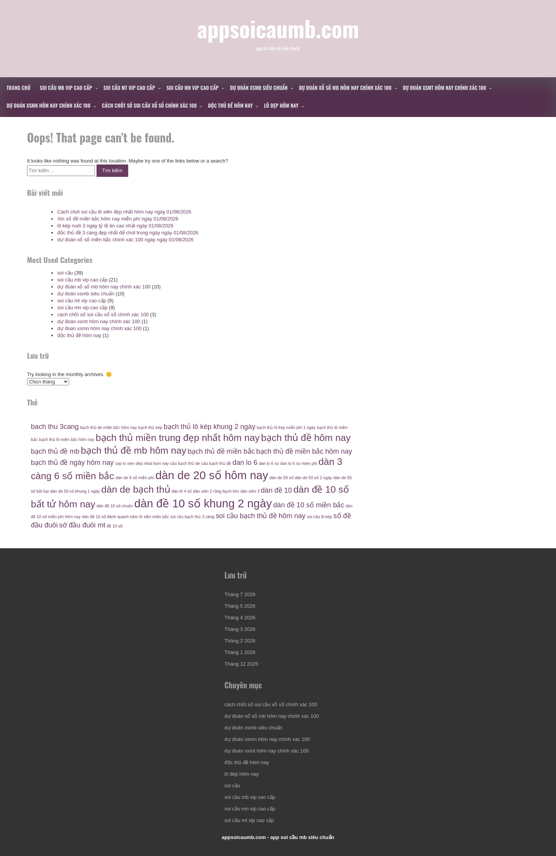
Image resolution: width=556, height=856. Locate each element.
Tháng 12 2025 (241, 664)
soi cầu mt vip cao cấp (129, 88)
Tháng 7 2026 (239, 594)
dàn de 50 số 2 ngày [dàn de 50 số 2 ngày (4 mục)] (313, 477)
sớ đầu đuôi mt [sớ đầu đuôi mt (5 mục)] (82, 525)
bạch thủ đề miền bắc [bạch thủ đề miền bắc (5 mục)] (221, 451)
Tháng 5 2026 (239, 606)
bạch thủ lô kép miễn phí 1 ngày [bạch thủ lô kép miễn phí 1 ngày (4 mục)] (286, 427)
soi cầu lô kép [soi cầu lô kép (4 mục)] (319, 516)
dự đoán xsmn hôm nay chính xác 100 (48, 105)
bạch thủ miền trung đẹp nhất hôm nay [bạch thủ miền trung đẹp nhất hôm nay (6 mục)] (178, 437)
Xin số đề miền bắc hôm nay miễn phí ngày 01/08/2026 (117, 219)
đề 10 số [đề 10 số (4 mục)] (114, 526)
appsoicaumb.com (278, 28)
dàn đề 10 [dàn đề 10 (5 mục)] (276, 490)
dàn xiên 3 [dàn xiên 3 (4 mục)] (250, 491)
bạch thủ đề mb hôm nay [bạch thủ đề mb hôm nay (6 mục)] (133, 450)
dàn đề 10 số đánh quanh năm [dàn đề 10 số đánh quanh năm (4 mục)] (110, 516)
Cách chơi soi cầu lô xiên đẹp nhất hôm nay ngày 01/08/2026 (124, 212)
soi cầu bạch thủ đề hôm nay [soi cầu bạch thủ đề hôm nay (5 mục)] (260, 516)
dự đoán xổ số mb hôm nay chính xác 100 (345, 88)
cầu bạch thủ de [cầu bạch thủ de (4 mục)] (185, 463)
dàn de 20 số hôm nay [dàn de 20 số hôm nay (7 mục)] (212, 475)
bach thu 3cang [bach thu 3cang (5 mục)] (55, 427)
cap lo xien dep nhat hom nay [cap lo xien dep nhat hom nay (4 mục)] (142, 463)
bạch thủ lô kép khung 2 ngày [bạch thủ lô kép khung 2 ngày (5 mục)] (210, 427)
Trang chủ (19, 88)
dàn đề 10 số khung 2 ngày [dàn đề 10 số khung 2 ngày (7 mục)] (203, 503)
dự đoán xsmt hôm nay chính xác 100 (444, 88)
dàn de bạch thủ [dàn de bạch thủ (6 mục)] (135, 489)
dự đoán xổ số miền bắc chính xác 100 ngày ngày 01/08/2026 (125, 239)
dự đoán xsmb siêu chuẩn (259, 88)
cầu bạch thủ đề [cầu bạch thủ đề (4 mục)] (216, 463)
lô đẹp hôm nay (281, 105)
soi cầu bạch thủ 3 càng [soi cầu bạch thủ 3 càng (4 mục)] (192, 516)
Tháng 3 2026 (239, 629)
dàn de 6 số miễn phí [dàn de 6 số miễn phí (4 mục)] (134, 477)
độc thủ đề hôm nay (230, 105)
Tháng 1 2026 (239, 652)
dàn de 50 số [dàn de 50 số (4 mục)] (281, 477)
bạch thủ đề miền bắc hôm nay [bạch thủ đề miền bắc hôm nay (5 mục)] (304, 451)
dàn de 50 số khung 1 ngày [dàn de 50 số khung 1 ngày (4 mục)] (75, 491)
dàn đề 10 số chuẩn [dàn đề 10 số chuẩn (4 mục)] (115, 505)
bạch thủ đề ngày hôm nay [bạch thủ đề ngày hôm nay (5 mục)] (72, 462)
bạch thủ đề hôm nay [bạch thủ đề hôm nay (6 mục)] (306, 437)
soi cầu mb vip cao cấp (66, 88)
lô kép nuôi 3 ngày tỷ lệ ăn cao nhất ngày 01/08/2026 (115, 226)
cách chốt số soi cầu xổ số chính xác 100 (149, 105)
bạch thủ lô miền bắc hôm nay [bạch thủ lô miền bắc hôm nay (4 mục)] (66, 439)
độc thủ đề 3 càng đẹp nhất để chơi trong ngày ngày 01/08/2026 (127, 233)
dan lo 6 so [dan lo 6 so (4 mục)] (269, 463)
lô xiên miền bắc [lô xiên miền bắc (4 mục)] (154, 516)
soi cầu (65, 273)
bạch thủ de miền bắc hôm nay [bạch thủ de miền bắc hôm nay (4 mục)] (108, 427)
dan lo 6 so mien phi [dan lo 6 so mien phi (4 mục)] (298, 463)
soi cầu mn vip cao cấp (192, 88)
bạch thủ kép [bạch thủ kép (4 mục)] (150, 427)
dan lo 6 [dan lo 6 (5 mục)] (245, 462)
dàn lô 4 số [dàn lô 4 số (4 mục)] (181, 491)
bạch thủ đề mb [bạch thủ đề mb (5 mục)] (55, 451)
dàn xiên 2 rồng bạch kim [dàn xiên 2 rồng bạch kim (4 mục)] (216, 491)
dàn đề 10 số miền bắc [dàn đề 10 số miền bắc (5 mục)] (308, 505)
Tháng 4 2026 (239, 617)
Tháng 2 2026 (239, 641)
